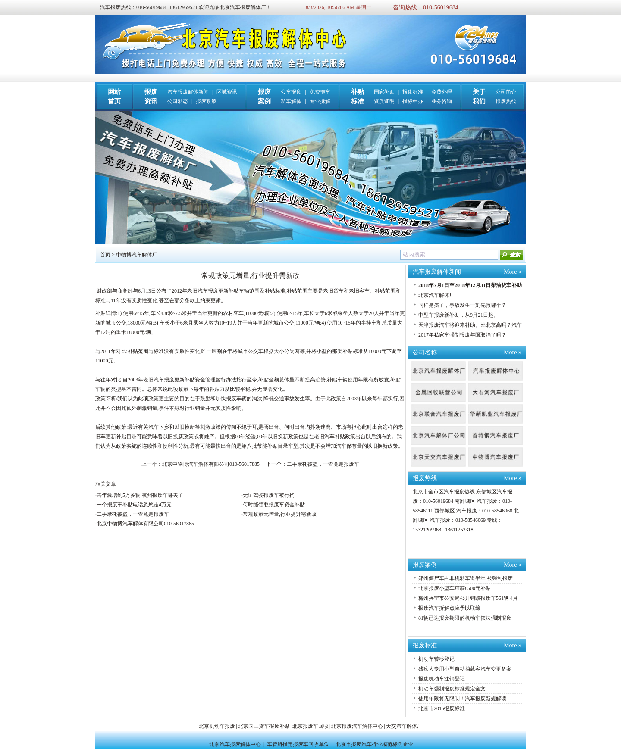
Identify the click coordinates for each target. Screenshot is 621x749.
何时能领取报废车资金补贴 (274, 505)
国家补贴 (384, 92)
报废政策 (206, 101)
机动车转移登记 (436, 659)
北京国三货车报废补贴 (264, 726)
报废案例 (425, 565)
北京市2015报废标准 (441, 708)
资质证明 (384, 101)
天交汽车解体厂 (404, 726)
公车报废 (291, 92)
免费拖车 (320, 92)
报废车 (234, 399)
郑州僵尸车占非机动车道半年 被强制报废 (465, 578)
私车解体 (291, 101)
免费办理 (441, 92)
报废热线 (506, 101)
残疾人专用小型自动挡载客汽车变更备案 (464, 669)
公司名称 (425, 352)
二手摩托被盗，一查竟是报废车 (323, 464)
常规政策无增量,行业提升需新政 (280, 514)
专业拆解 (320, 101)
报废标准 (412, 92)
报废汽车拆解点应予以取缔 (449, 608)
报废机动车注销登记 (441, 679)
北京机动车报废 (217, 726)
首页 (105, 255)
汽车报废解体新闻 (188, 92)
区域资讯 (226, 92)
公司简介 (506, 92)
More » (512, 271)
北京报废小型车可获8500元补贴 (454, 588)
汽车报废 (208, 291)
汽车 (153, 427)
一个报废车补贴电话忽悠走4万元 (134, 505)
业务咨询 (441, 101)
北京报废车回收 (310, 726)
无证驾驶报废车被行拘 (269, 495)
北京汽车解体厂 (436, 295)
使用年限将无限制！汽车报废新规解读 (462, 699)
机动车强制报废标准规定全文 (452, 689)
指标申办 (412, 101)
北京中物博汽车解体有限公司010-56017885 (211, 464)
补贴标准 (352, 351)
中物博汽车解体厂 (136, 255)
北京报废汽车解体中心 (357, 726)
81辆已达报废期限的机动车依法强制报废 (464, 618)
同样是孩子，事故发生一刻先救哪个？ (462, 305)
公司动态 (177, 101)
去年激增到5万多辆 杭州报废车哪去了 (140, 495)
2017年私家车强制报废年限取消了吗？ (462, 335)
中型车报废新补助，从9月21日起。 (458, 315)
